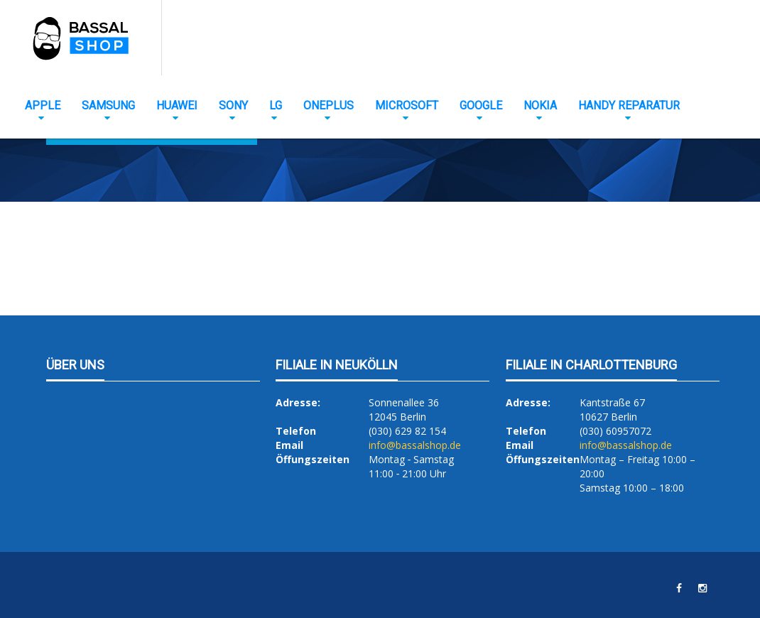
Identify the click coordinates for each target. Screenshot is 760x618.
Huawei (176, 105)
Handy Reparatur (629, 105)
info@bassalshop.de (415, 445)
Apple (42, 105)
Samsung (108, 105)
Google (481, 105)
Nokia (540, 105)
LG (275, 105)
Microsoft (406, 105)
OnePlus (328, 105)
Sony (233, 105)
